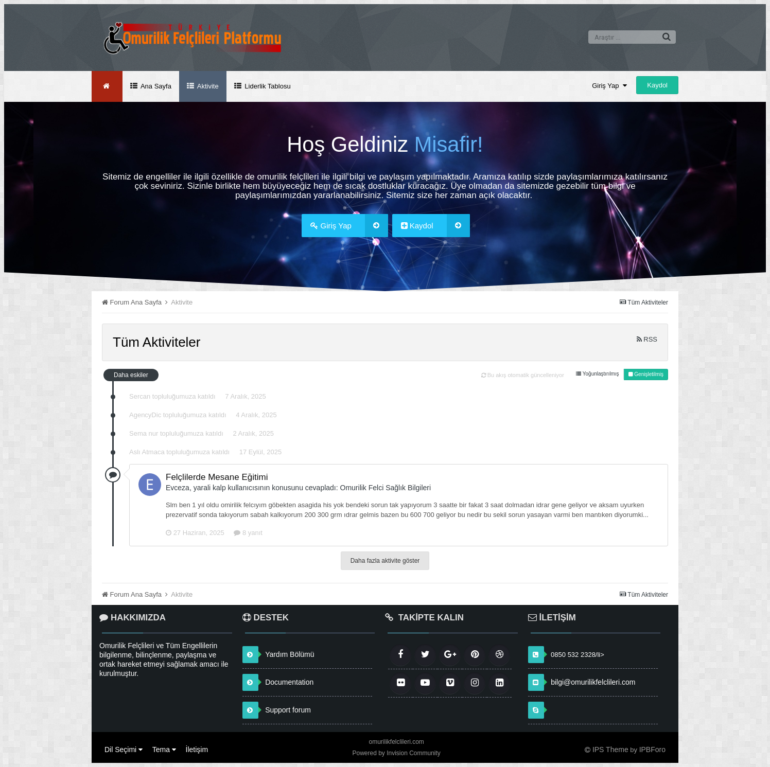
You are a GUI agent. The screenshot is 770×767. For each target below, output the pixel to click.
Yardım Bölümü (289, 654)
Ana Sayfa (155, 86)
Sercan (139, 396)
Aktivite (207, 86)
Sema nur (143, 433)
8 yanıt (248, 533)
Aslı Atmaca (147, 452)
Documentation (289, 682)
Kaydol (657, 85)
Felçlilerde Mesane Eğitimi (217, 477)
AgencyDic (145, 415)
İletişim (197, 749)
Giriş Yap (609, 86)
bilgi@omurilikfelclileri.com (593, 682)
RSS (647, 339)
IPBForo (652, 749)
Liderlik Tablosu (267, 86)
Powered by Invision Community (396, 753)
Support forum (288, 710)
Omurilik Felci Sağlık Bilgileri (385, 488)
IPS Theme (610, 749)
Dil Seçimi (123, 749)
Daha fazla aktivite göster (385, 560)
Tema (164, 749)
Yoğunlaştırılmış (597, 374)
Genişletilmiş (645, 374)
